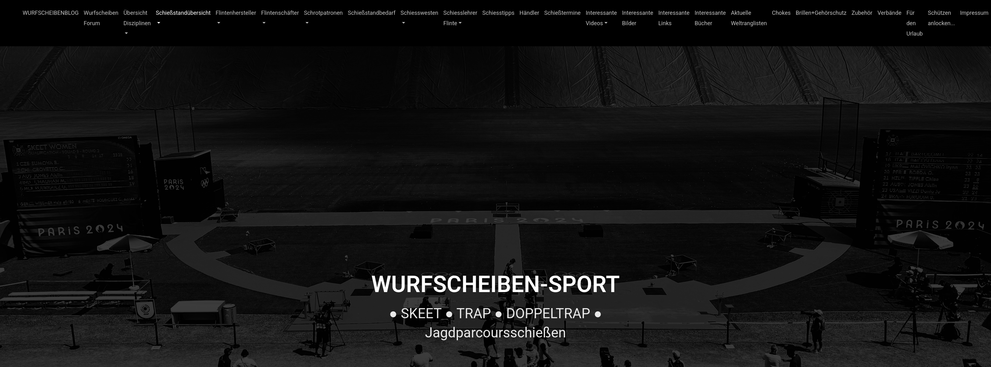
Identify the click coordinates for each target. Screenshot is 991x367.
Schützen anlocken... (941, 17)
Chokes (781, 12)
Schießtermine (562, 12)
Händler (529, 12)
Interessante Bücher (710, 17)
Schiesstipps (498, 12)
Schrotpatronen (323, 12)
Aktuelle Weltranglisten (749, 17)
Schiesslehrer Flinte (460, 17)
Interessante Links (674, 17)
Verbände (889, 12)
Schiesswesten (419, 12)
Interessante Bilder (637, 17)
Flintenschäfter (280, 12)
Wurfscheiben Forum (101, 17)
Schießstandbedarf (372, 12)
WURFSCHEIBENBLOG (51, 12)
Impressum (974, 12)
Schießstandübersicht (183, 12)
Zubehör (861, 12)
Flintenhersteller (236, 12)
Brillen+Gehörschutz (821, 12)
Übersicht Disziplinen (137, 17)
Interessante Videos (601, 17)
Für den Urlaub (914, 23)
